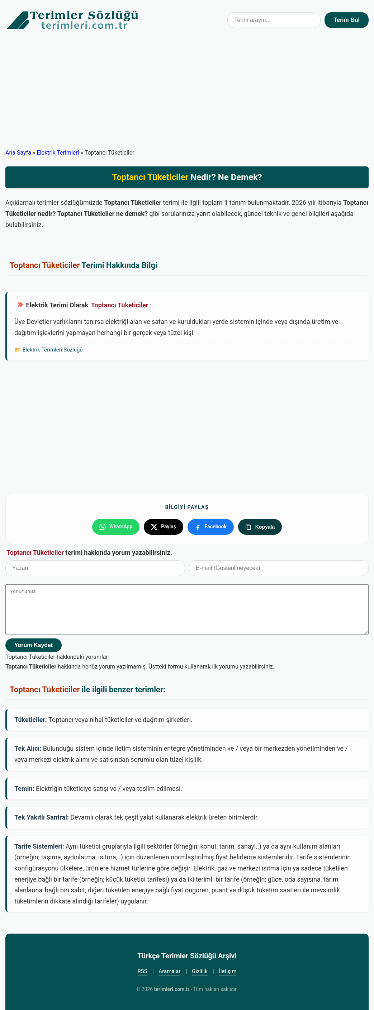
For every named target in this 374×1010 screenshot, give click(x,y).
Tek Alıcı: (27, 748)
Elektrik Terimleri (58, 152)
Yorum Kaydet (33, 645)
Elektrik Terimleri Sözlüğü (53, 349)
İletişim (228, 971)
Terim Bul (346, 20)
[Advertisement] (187, 94)
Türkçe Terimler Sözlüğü (73, 20)
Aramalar (170, 971)
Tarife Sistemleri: (39, 846)
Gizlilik (200, 971)
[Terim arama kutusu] (274, 20)
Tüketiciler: (30, 719)
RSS (142, 971)
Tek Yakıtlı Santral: (41, 817)
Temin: (24, 788)
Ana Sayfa (18, 152)
